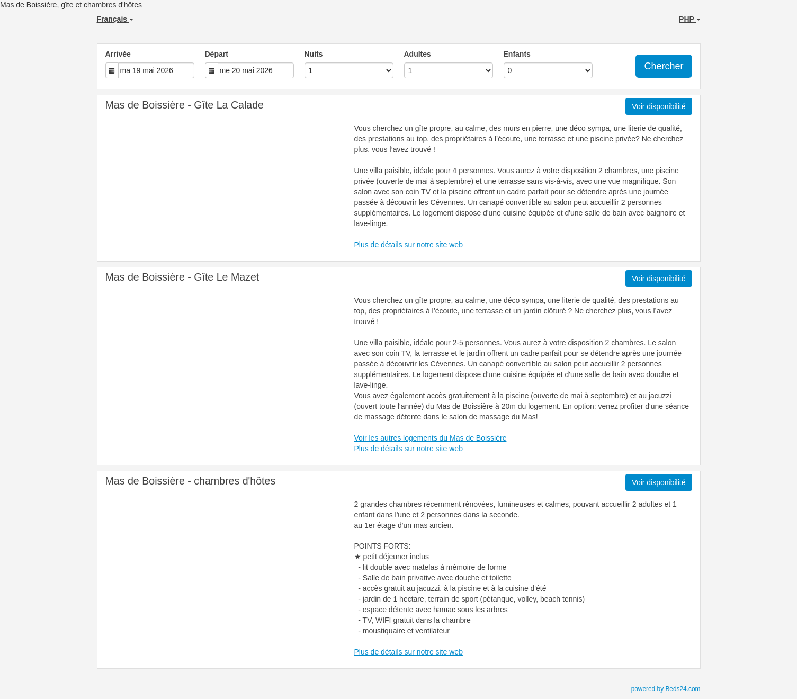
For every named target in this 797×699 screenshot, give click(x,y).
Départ (216, 54)
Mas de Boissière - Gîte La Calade (184, 105)
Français (115, 19)
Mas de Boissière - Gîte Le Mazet (182, 277)
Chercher (663, 66)
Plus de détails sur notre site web (408, 244)
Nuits (314, 54)
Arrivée (118, 54)
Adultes (417, 54)
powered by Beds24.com (666, 689)
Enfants (517, 54)
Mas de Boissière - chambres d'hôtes (190, 481)
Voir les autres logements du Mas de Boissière (430, 438)
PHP (689, 19)
